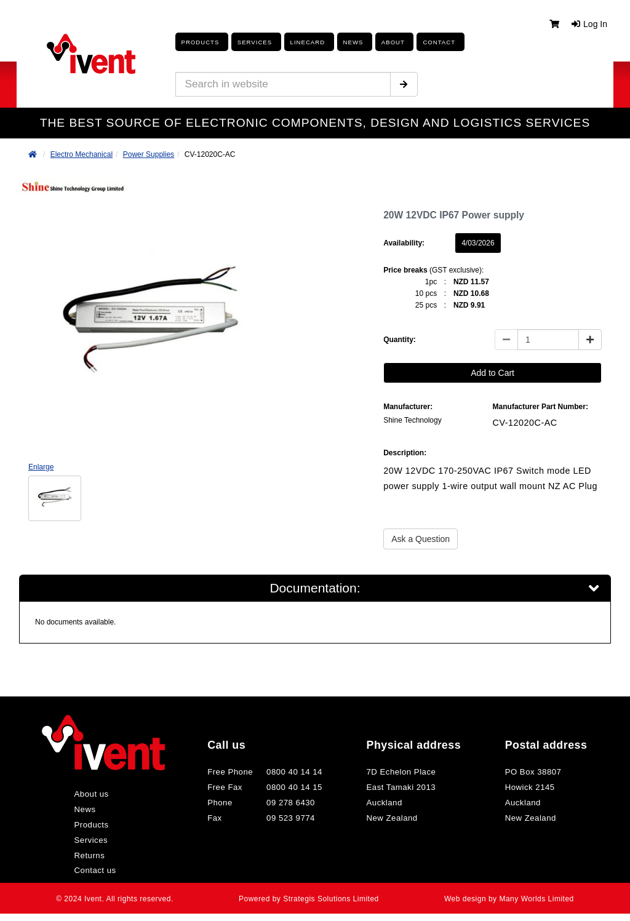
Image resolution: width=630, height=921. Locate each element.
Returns (94, 858)
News (90, 812)
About (389, 42)
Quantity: (399, 339)
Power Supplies (148, 154)
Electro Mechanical (81, 154)
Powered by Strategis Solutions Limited (309, 902)
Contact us (100, 873)
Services (95, 843)
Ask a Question (420, 539)
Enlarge (41, 467)
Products (197, 42)
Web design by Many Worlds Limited (507, 902)
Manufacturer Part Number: (540, 406)
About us (96, 797)
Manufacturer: (408, 406)
